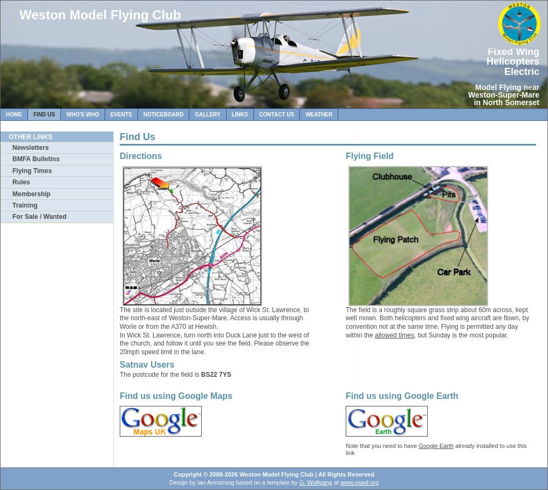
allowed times (394, 335)
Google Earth (436, 446)
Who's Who (82, 115)
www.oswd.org (359, 482)
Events (121, 115)
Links (240, 115)
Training (25, 205)
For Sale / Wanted (39, 216)
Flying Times (32, 171)
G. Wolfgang (315, 482)
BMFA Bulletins (36, 159)
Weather (318, 115)
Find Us (44, 115)
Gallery (207, 115)
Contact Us (276, 115)
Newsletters (30, 147)
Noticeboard (163, 115)
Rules (21, 182)
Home (14, 115)
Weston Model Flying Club (100, 15)
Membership (31, 194)
